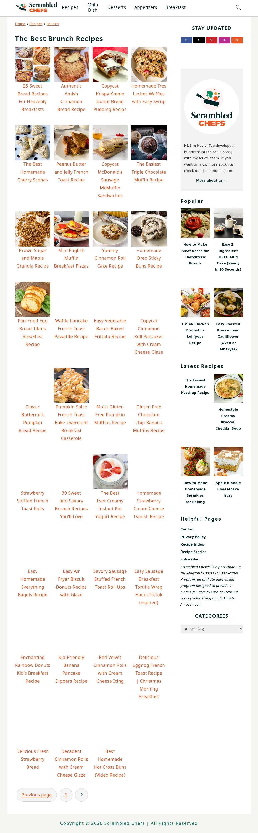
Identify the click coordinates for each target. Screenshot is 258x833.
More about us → (211, 180)
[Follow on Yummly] (237, 40)
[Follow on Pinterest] (211, 40)
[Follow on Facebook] (186, 40)
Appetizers (145, 7)
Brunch (52, 23)
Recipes (70, 7)
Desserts (116, 7)
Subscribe (190, 559)
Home (20, 23)
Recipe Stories (194, 551)
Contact (188, 529)
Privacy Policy (193, 536)
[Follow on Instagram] (224, 40)
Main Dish (93, 7)
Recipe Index (192, 544)
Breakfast (175, 7)
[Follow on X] (199, 40)
